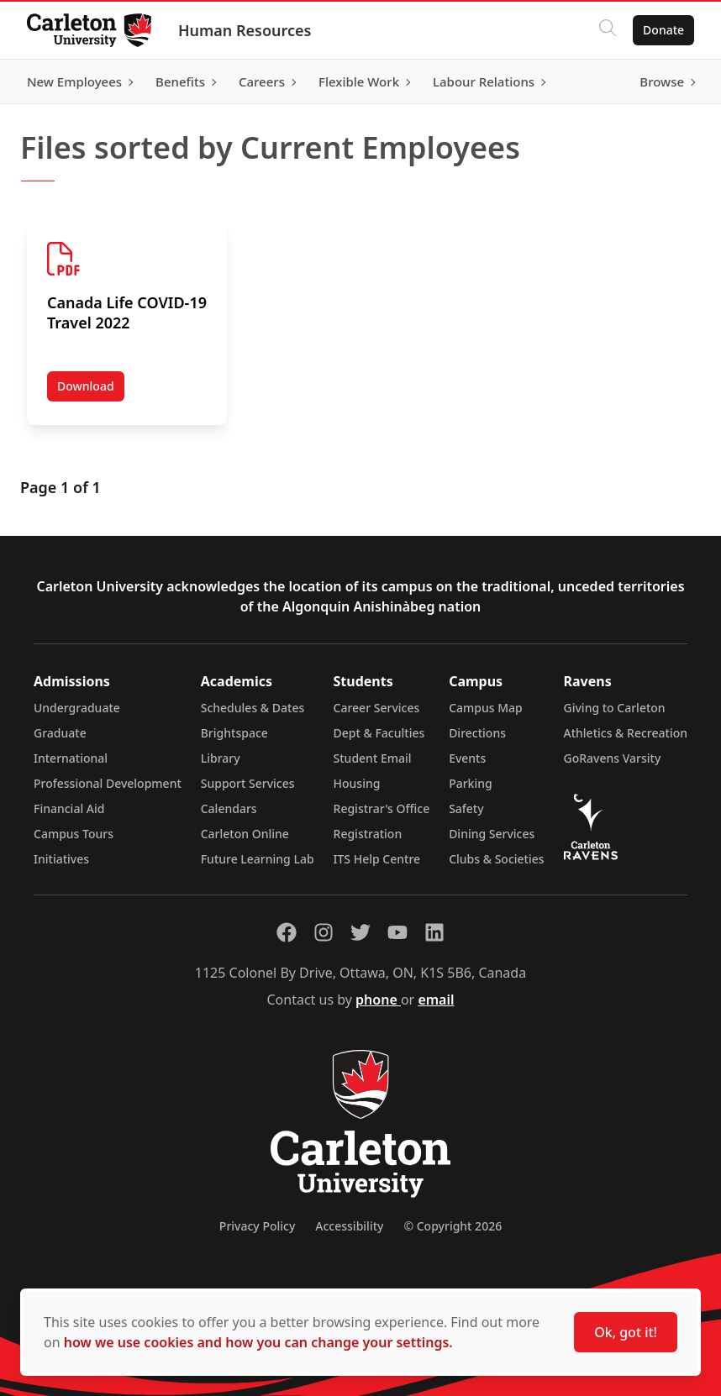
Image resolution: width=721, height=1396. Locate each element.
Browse (661, 81)
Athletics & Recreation (625, 733)
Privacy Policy (257, 1226)
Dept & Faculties (379, 733)
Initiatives (61, 859)
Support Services (248, 783)
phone (378, 999)
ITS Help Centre (377, 859)
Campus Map (486, 708)
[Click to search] (607, 30)
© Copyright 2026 (452, 1226)
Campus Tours (73, 834)
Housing (357, 783)
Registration (368, 834)
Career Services (377, 708)
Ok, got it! (625, 1332)
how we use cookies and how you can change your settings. (258, 1342)
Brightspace (234, 733)
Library (220, 758)
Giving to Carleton (615, 708)
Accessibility (349, 1226)
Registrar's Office (382, 808)
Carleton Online (245, 834)
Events (467, 758)
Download (90, 389)
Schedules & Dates (253, 708)
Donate (663, 30)
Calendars (229, 808)
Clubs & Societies (496, 859)
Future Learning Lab (257, 859)
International (71, 758)
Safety (466, 808)
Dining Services (491, 834)
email (436, 999)
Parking (470, 783)
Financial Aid (69, 808)
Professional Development (108, 783)
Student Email (373, 758)
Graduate (60, 733)
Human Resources (245, 30)
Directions (477, 733)
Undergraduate (77, 708)
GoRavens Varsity (612, 758)
